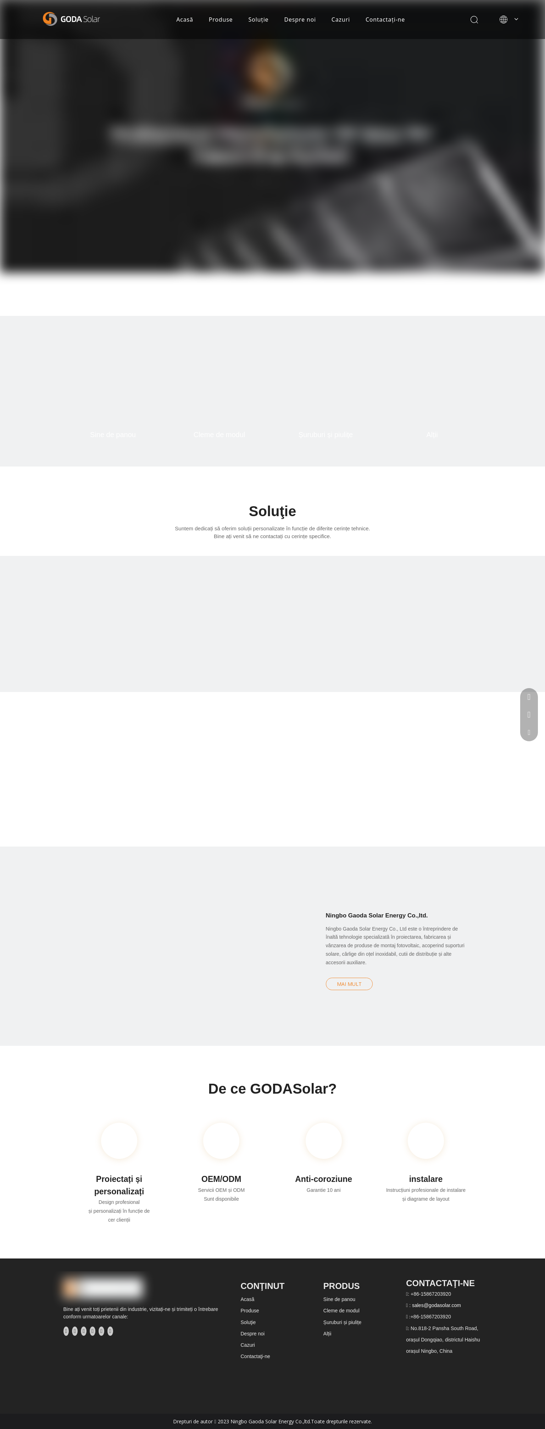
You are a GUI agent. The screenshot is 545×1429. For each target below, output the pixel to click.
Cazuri (341, 19)
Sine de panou (113, 435)
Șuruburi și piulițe (326, 435)
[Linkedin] (75, 1331)
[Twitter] (84, 1331)
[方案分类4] (477, 624)
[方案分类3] (341, 624)
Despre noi (300, 19)
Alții (432, 435)
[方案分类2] (204, 624)
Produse (221, 19)
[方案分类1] (68, 624)
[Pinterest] (110, 1331)
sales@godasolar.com (436, 1305)
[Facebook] (66, 1331)
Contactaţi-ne (385, 19)
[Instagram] (101, 1331)
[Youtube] (92, 1331)
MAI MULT (349, 984)
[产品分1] (113, 385)
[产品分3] (326, 385)
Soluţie (258, 19)
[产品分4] (432, 385)
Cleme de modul (219, 435)
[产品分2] (219, 385)
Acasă (184, 19)
